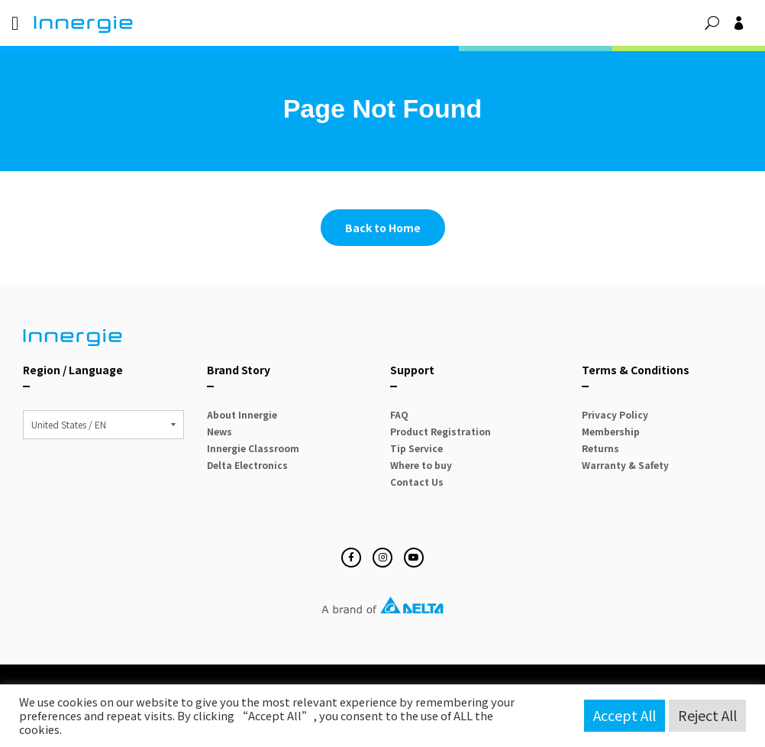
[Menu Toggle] (14, 23)
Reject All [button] (707, 715)
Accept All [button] (624, 715)
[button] (712, 23)
